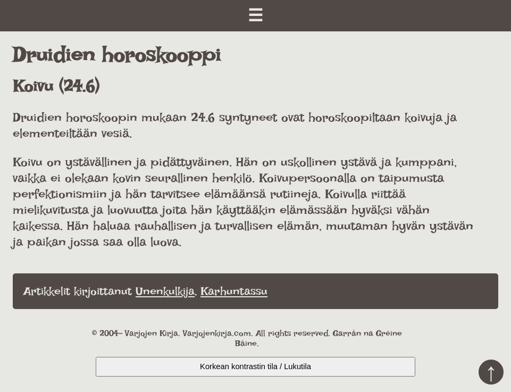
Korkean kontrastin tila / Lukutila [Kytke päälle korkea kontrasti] (255, 366)
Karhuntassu (233, 291)
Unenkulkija (165, 291)
